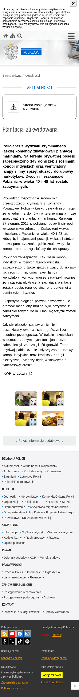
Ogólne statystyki (33, 532)
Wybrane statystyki (60, 532)
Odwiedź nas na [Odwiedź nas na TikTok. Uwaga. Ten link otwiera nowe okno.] (19, 641)
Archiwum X (12, 471)
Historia (53, 501)
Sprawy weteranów (56, 612)
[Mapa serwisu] (12, 35)
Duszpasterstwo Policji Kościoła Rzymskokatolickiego (39, 512)
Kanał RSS (4, 633)
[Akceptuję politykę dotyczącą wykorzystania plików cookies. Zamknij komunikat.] (73, 3)
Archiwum (50, 597)
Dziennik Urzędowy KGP (20, 557)
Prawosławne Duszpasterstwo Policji (28, 517)
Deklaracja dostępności (54, 658)
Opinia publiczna (15, 543)
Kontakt (8, 604)
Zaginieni (10, 476)
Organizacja (12, 501)
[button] (71, 36)
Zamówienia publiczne (17, 584)
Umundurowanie (14, 507)
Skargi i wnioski (30, 612)
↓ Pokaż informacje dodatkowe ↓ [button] (39, 440)
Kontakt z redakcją (11, 658)
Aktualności (32, 75)
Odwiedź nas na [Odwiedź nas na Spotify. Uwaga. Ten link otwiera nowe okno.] (27, 641)
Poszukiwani (55, 471)
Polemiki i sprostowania (19, 481)
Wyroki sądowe (50, 557)
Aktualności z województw (40, 466)
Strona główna (12, 75)
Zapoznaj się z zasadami (14, 682)
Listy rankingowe (15, 577)
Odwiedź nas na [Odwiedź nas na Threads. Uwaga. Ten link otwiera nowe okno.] (4, 641)
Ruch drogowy (33, 471)
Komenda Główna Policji (58, 496)
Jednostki (10, 496)
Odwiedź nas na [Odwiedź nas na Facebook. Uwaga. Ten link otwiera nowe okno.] (19, 633)
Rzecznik (10, 612)
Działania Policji (13, 458)
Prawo (6, 550)
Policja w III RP (33, 501)
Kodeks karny (13, 537)
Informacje (10, 532)
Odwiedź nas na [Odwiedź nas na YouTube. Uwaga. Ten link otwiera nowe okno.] (12, 633)
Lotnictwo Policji (30, 476)
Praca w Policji (12, 564)
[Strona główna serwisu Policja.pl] (5, 35)
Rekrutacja (37, 577)
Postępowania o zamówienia (22, 592)
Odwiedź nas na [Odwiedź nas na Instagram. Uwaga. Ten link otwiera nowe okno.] (27, 633)
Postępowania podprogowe (21, 597)
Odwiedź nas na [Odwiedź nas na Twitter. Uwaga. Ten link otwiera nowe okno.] (12, 641)
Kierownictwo (29, 496)
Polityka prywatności (12, 688)
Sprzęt (66, 501)
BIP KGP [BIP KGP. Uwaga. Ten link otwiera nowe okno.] (57, 635)
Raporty (54, 537)
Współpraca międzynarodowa (48, 507)
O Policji (8, 489)
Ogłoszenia (52, 572)
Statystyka (10, 525)
